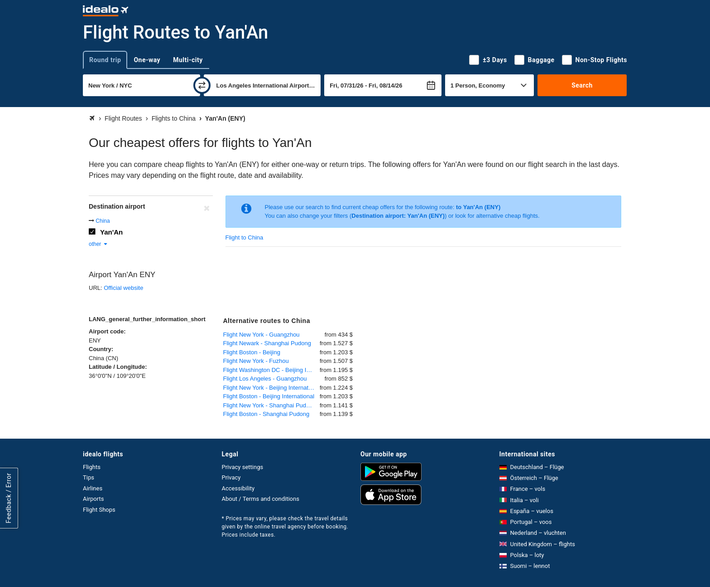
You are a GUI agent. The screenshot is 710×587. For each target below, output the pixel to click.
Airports (93, 498)
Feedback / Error (8, 498)
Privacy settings (243, 467)
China (103, 221)
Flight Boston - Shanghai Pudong (266, 414)
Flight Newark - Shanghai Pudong (267, 343)
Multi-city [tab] (188, 60)
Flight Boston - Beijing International (269, 396)
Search (582, 85)
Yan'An (111, 232)
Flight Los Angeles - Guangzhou (265, 378)
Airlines (92, 488)
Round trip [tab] (105, 60)
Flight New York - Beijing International (271, 387)
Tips (88, 477)
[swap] (202, 85)
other (98, 244)
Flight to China (244, 237)
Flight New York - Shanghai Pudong (269, 405)
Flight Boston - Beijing (251, 352)
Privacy (231, 477)
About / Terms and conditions (260, 498)
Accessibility (238, 488)
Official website (123, 287)
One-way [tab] (147, 60)
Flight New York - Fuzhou (256, 360)
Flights (92, 467)
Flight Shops (99, 509)
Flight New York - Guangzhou (261, 334)
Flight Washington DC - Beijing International (271, 370)
